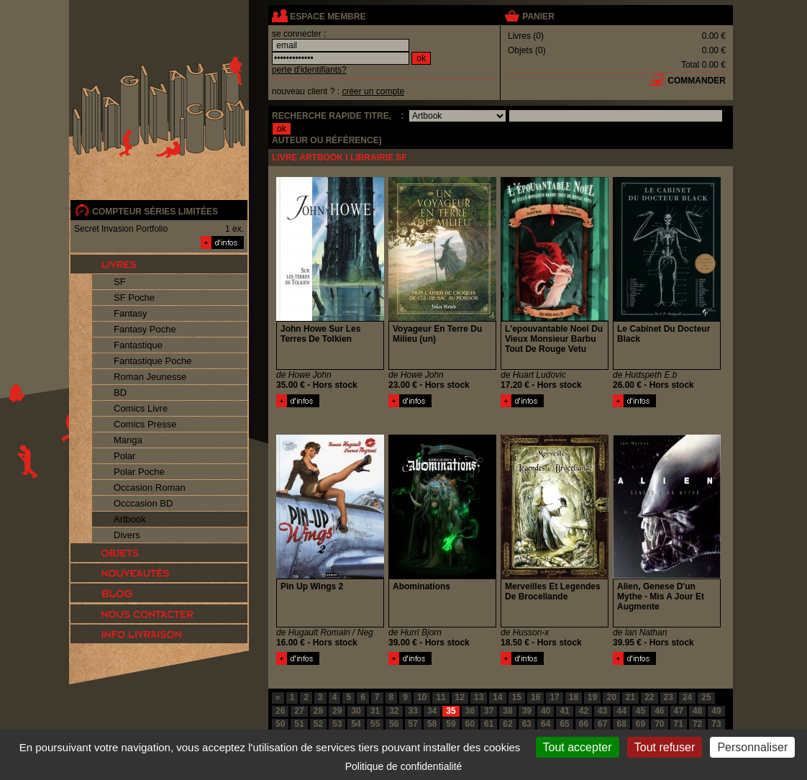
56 (393, 724)
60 (470, 724)
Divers (127, 535)
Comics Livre (141, 408)
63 (527, 724)
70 (659, 724)
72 (697, 724)
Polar (124, 455)
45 (640, 711)
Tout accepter (577, 747)
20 (611, 697)
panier (538, 17)
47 (678, 711)
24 (687, 697)
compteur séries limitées (155, 212)
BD (120, 392)
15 (516, 697)
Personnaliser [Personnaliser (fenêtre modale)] (752, 747)
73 (716, 724)
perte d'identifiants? (309, 70)
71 (678, 724)
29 (337, 711)
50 (280, 724)
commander (696, 81)
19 (592, 697)
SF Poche (134, 297)
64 (545, 724)
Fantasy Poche (145, 329)
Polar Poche (139, 471)
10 (422, 697)
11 (440, 697)
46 (659, 711)
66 (583, 724)
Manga (128, 440)
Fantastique (138, 345)
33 (413, 711)
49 (716, 711)
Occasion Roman (150, 487)
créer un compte (373, 91)
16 (535, 697)
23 (668, 697)
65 (564, 724)
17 (554, 697)
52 (318, 724)
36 (470, 711)
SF (120, 281)
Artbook (130, 519)
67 (602, 724)
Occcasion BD (143, 503)
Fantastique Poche (152, 360)
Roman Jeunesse (150, 376)
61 (488, 724)
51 (299, 724)
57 (413, 724)
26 (280, 711)
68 (621, 724)
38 (507, 711)
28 (318, 711)
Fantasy (130, 313)
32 (393, 711)
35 (450, 711)
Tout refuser (664, 747)
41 (564, 711)
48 (697, 711)
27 (299, 711)
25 (706, 697)
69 (640, 724)
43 (602, 711)
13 (478, 697)
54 (355, 724)
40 (545, 711)
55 (375, 724)
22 (649, 697)
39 (527, 711)
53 (337, 724)
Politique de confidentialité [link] (403, 766)
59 (450, 724)
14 (497, 697)
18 (573, 697)
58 (432, 724)
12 (460, 697)
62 (507, 724)
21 (630, 697)
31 (375, 711)
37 (488, 711)
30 (355, 711)
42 (583, 711)
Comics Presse (145, 424)
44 (621, 711)
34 (432, 711)
